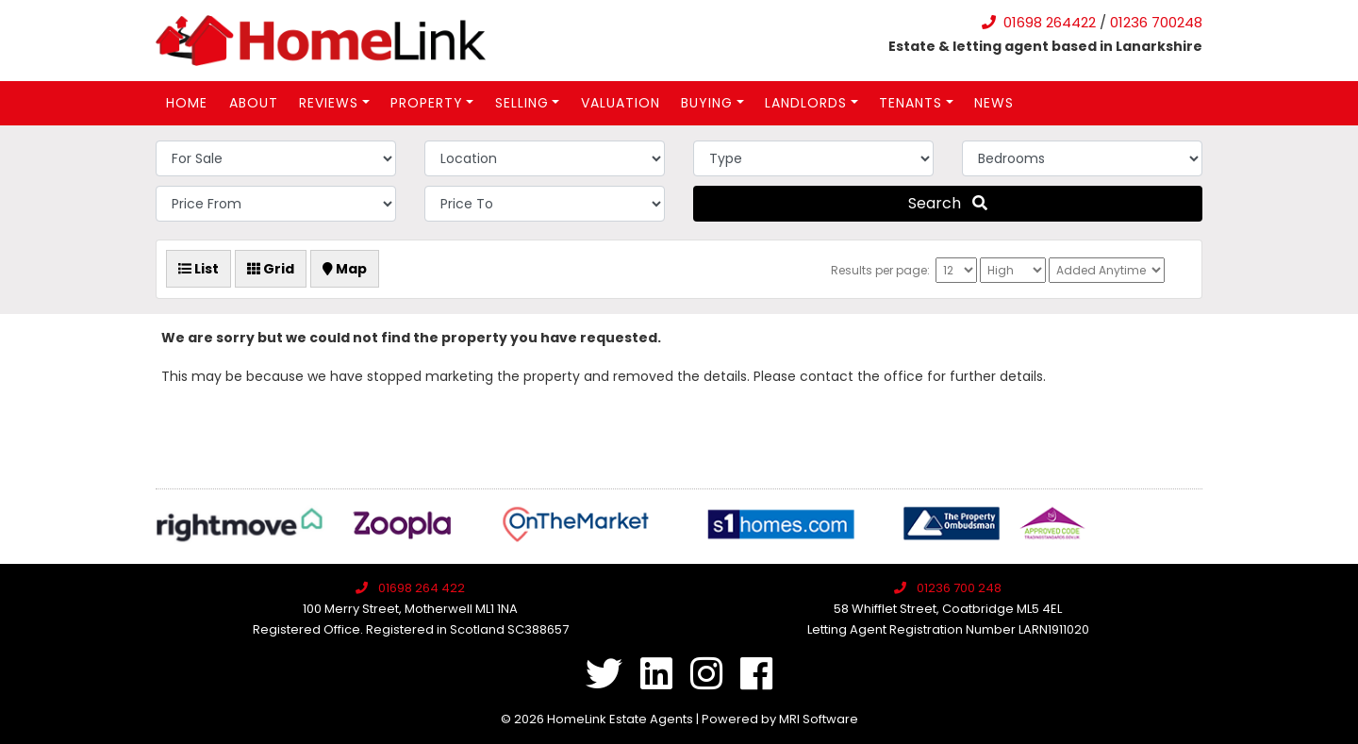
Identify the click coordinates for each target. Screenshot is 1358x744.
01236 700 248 (959, 588)
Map (345, 268)
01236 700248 (1156, 22)
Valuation (620, 102)
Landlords (806, 102)
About (253, 102)
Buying (707, 102)
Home (186, 102)
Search (947, 203)
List (198, 268)
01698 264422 (1049, 22)
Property (426, 102)
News (994, 102)
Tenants (910, 102)
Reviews (328, 102)
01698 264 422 (421, 588)
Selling (522, 102)
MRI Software (818, 719)
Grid (270, 268)
